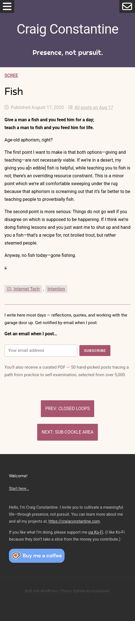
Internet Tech (23, 289)
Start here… (19, 488)
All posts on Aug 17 (90, 107)
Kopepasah (100, 591)
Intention (56, 289)
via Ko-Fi (95, 532)
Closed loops (74, 408)
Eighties (79, 591)
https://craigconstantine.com (74, 521)
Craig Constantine (68, 29)
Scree (11, 75)
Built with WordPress (41, 591)
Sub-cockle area (74, 432)
